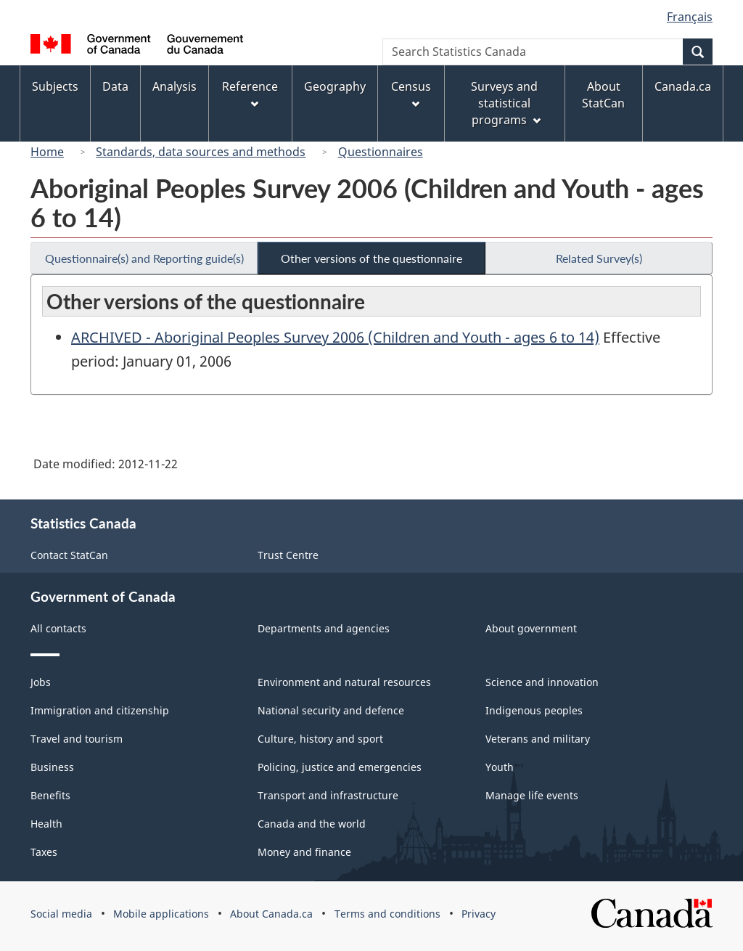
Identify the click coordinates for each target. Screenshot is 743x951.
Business (52, 767)
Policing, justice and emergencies (340, 767)
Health (46, 823)
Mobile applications (161, 914)
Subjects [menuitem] (55, 86)
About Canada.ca (271, 914)
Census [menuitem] (411, 93)
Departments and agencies (324, 628)
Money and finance (304, 852)
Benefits (50, 795)
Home (47, 152)
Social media (61, 914)
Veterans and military (537, 739)
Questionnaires (380, 152)
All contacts (58, 628)
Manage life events (531, 795)
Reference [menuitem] (250, 93)
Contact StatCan (69, 555)
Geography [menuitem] (335, 86)
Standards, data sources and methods (200, 152)
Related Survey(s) (599, 258)
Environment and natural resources (344, 682)
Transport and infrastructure (328, 795)
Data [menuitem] (115, 86)
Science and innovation (542, 682)
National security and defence (331, 710)
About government (531, 628)
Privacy (478, 914)
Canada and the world (312, 823)
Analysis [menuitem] (174, 86)
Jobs (40, 682)
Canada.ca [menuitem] (682, 86)
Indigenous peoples (534, 710)
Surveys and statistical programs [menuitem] (505, 103)
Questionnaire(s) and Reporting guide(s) (144, 258)
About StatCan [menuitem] (603, 94)
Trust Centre (288, 555)
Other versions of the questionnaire (371, 258)
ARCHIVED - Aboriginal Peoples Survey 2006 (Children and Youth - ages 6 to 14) (335, 337)
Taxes (43, 852)
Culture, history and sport (320, 739)
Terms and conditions (387, 914)
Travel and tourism (76, 739)
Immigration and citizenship (99, 710)
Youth (499, 767)
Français (690, 17)
